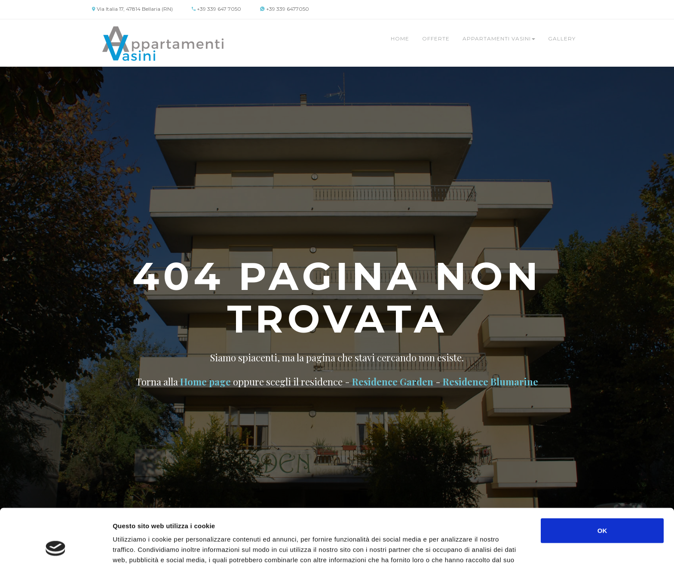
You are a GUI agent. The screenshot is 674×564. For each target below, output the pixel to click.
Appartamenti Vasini (499, 38)
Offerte (436, 38)
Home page (205, 381)
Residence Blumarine (490, 381)
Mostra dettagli (456, 547)
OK (602, 479)
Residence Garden (392, 381)
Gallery (562, 38)
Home (400, 38)
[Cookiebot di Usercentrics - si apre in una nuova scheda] (55, 547)
